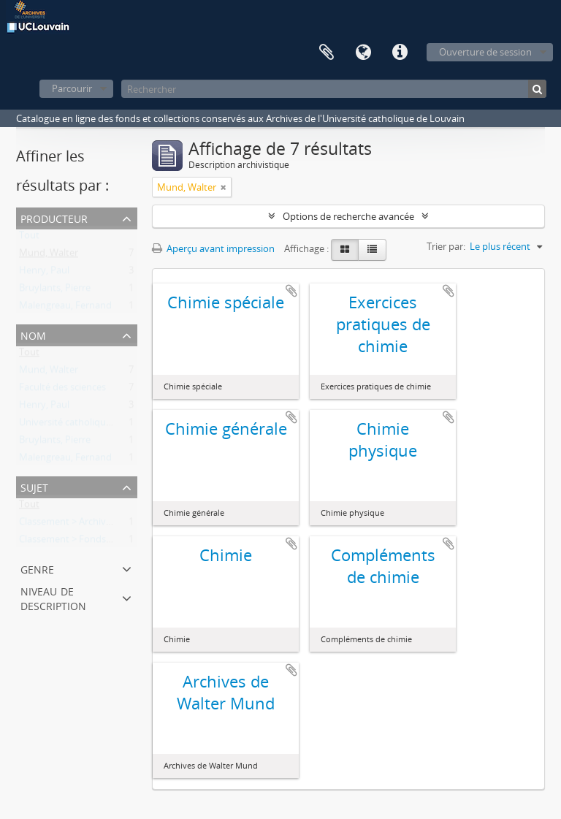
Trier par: (446, 246)
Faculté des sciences (62, 390)
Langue (363, 52)
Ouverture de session (485, 51)
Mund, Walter (48, 255)
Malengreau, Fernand (65, 308)
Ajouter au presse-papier (291, 290)
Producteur (54, 217)
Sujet (34, 486)
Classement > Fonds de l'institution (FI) (103, 542)
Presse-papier (326, 52)
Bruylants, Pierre (55, 290)
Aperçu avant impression (213, 248)
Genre (37, 568)
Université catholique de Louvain (90, 425)
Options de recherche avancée (348, 216)
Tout (29, 238)
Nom (33, 334)
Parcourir (72, 88)
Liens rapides (399, 52)
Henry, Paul (44, 273)
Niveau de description (53, 597)
